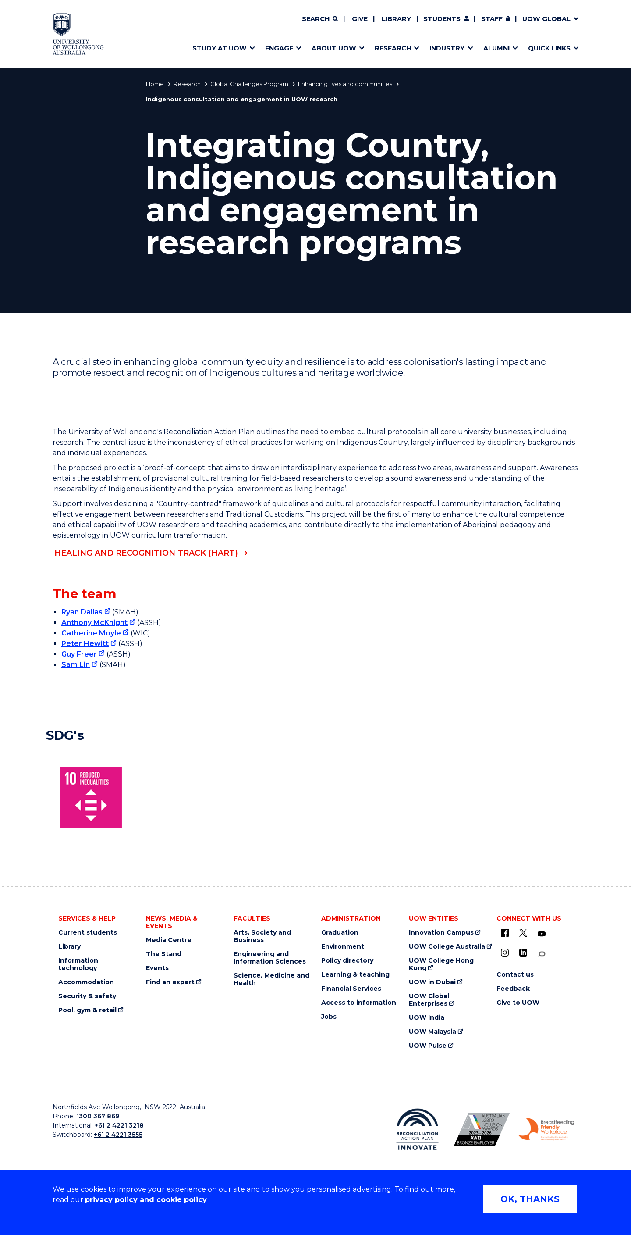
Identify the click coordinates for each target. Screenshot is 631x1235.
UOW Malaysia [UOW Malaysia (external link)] (432, 1031)
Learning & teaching (355, 974)
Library (396, 19)
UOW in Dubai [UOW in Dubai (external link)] (432, 982)
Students (442, 19)
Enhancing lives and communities (345, 83)
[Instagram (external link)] (504, 952)
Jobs (329, 1017)
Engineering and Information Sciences (270, 957)
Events (157, 968)
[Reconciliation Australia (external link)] (417, 1129)
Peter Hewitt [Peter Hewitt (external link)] (85, 643)
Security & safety (87, 996)
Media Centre (168, 940)
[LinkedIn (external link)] (523, 952)
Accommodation (86, 982)
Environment (342, 946)
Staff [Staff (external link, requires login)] (492, 19)
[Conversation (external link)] (541, 954)
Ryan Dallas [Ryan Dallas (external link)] (82, 612)
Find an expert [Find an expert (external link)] (170, 982)
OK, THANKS (530, 1199)
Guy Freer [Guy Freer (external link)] (79, 654)
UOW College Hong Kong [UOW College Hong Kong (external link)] (441, 964)
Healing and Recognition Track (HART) (146, 553)
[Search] (320, 19)
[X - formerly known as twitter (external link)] (523, 932)
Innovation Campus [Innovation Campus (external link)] (441, 932)
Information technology (78, 964)
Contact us (515, 974)
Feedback (513, 988)
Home (155, 83)
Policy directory (347, 960)
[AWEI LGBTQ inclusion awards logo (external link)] (482, 1129)
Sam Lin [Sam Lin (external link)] (75, 664)
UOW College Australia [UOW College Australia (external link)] (447, 946)
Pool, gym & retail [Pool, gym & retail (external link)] (87, 1010)
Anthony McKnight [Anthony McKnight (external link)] (94, 622)
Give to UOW (517, 1003)
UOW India (426, 1017)
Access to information (358, 1003)
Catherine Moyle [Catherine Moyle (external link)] (91, 633)
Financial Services (351, 988)
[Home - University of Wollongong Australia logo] (78, 34)
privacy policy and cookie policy (146, 1200)
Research (187, 83)
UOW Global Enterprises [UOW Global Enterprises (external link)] (429, 999)
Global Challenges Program (249, 83)
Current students (87, 932)
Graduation (339, 932)
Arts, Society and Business (262, 936)
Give (360, 19)
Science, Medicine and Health (271, 979)
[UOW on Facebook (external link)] (504, 932)
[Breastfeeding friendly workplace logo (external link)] (546, 1129)
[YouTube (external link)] (541, 934)
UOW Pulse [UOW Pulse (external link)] (428, 1045)
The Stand (163, 954)
